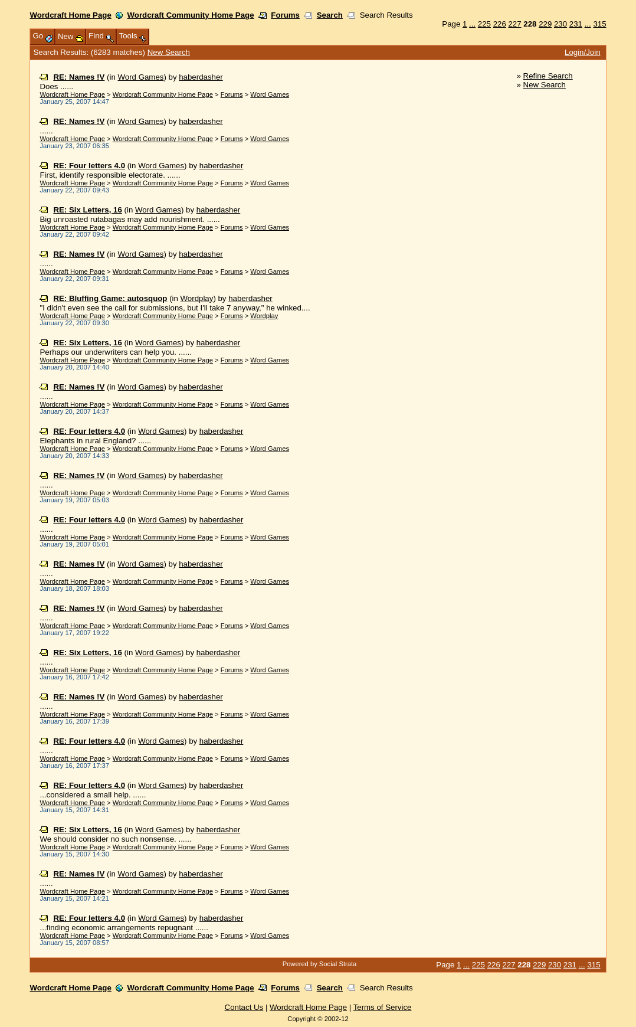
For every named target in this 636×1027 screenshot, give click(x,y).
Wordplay (197, 298)
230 (560, 23)
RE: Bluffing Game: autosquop (110, 298)
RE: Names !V (78, 77)
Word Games (141, 77)
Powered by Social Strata (320, 963)
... (472, 23)
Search (330, 15)
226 (499, 23)
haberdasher (201, 77)
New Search (168, 52)
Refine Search (548, 75)
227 (514, 23)
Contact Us (244, 1007)
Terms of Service (382, 1007)
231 (575, 23)
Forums (285, 15)
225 (484, 23)
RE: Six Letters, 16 (87, 209)
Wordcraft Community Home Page (190, 15)
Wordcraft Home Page (70, 15)
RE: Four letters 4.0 (89, 165)
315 (599, 23)
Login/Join (582, 52)
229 (545, 23)
